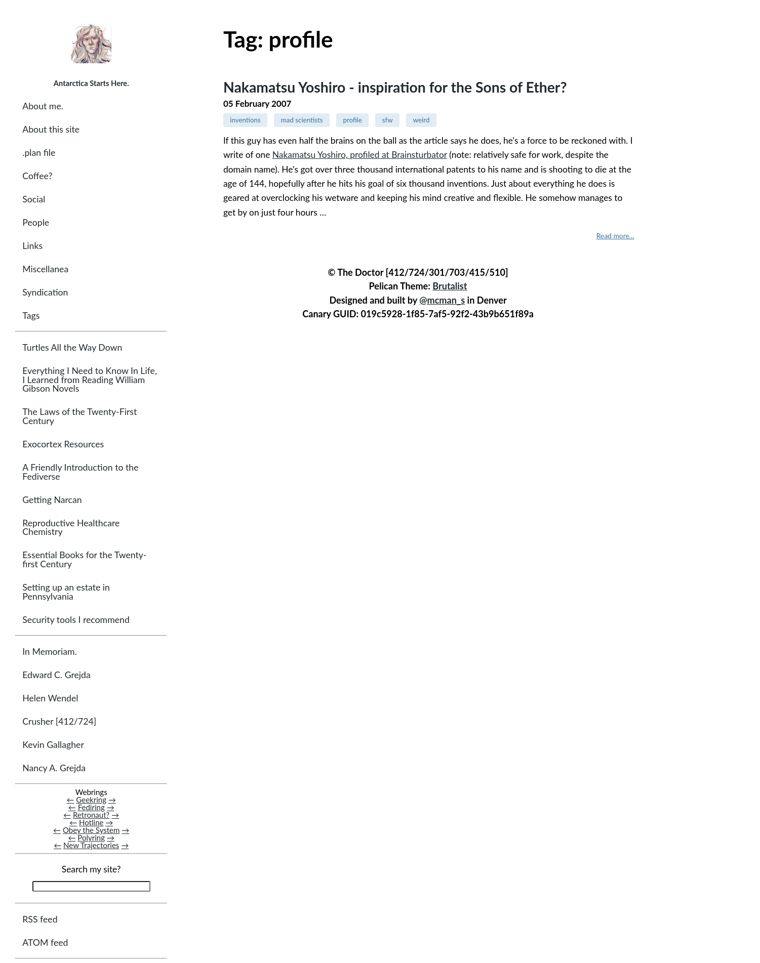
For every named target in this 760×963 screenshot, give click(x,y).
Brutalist (449, 285)
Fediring (91, 807)
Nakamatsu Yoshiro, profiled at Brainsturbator (359, 154)
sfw (387, 120)
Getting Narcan (52, 499)
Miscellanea (45, 269)
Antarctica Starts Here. (91, 83)
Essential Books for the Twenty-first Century (84, 559)
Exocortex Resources (63, 444)
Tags (30, 315)
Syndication (45, 292)
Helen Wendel (50, 698)
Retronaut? (91, 814)
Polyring (91, 837)
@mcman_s (442, 300)
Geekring (91, 799)
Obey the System (91, 829)
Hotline (91, 822)
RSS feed (39, 919)
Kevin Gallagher (53, 744)
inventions (245, 120)
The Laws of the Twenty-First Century (79, 416)
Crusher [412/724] (59, 721)
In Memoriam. (49, 651)
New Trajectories (91, 845)
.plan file (38, 152)
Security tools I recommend (76, 619)
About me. (42, 106)
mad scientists (302, 120)
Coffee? (37, 176)
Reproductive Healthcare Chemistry (70, 527)
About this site (50, 129)
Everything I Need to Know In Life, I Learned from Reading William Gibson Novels (89, 379)
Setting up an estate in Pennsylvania (66, 592)
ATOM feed (45, 942)
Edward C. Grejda (56, 674)
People (35, 222)
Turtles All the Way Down (72, 347)
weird (421, 120)
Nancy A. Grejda (54, 768)
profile (352, 120)
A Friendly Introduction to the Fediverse (80, 472)
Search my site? (91, 869)
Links (32, 245)
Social (33, 199)
